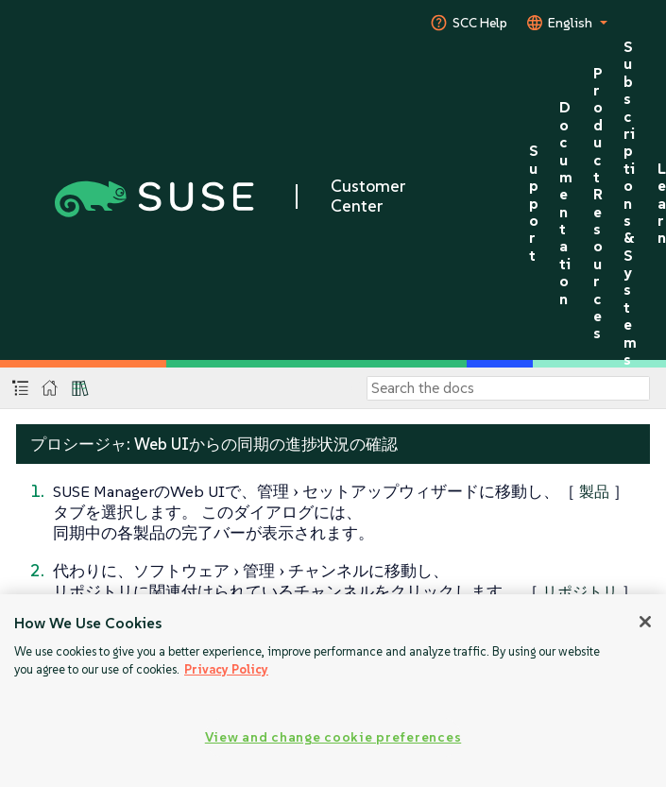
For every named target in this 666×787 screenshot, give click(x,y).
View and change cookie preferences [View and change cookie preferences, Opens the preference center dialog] (333, 736)
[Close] (645, 621)
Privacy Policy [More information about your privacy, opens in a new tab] (226, 669)
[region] (333, 690)
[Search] (508, 388)
